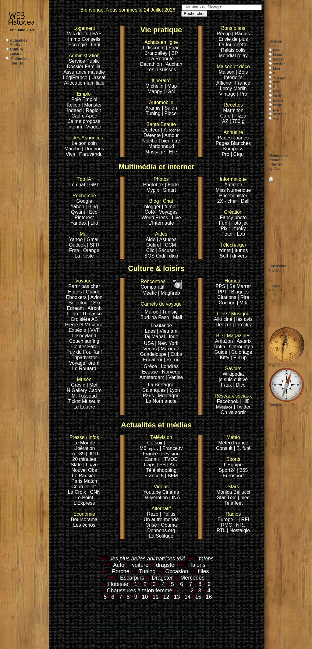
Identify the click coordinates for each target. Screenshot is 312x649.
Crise (152, 525)
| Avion (95, 297)
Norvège (171, 371)
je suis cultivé (233, 379)
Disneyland (84, 335)
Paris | (150, 395)
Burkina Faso (154, 317)
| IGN (169, 91)
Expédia (78, 330)
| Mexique (168, 348)
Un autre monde (161, 519)
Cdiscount (160, 45)
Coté (150, 212)
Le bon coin (84, 143)
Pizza (240, 115)
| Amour (170, 135)
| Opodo (92, 291)
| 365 (242, 470)
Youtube (152, 492)
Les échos (84, 525)
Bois (243, 72)
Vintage (227, 93)
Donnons (94, 148)
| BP (173, 53)
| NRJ (239, 525)
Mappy (154, 91)
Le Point (84, 497)
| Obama (167, 525)
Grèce (150, 366)
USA (149, 343)
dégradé (279, 114)
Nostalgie (239, 530)
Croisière (80, 319)
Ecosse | (152, 371)
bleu (276, 68)
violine (277, 119)
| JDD (92, 453)
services (279, 64)
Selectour (79, 302)
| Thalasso (91, 313)
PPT (222, 291)
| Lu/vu (90, 464)
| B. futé (242, 448)
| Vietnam (167, 331)
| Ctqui (238, 154)
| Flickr (172, 184)
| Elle (171, 151)
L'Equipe (233, 464)
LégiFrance (75, 77)
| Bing (92, 206)
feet (239, 503)
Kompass (233, 148)
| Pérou (171, 359)
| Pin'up (239, 357)
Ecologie (78, 44)
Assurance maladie (84, 72)
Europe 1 (227, 519)
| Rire (243, 297)
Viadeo (93, 126)
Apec (91, 115)
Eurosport (233, 475)
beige (277, 105)
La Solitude (161, 535)
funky (240, 228)
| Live (175, 217)
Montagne (168, 395)
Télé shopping (161, 470)
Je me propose (84, 121)
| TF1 (169, 442)
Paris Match (84, 481)
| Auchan (172, 64)
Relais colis (233, 50)
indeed (74, 110)
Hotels (75, 291)
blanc (277, 55)
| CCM (169, 244)
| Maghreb (169, 293)
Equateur (153, 359)
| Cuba (175, 354)
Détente (152, 135)
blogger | (154, 206)
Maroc (151, 311)
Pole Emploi (84, 99)
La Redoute (161, 58)
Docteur (150, 129)
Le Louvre (84, 406)
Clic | (151, 250)
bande (277, 100)
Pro (225, 154)
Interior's (233, 77)
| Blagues (239, 291)
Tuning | (154, 113)
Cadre (79, 115)
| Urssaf (97, 77)
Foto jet (239, 223)
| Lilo (93, 223)
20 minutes (84, 459)
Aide (151, 239)
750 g (238, 121)
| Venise (174, 377)
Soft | (225, 255)
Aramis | (154, 108)
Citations (226, 297)
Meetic (149, 293)
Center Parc (84, 346)
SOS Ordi (155, 255)
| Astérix (243, 341)
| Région (92, 110)
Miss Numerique (233, 190)
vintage (278, 77)
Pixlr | (227, 228)
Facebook (233, 398)
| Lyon (173, 390)
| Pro (242, 93)
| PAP (95, 33)
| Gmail (91, 239)
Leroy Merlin (233, 88)
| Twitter (242, 406)
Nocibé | (151, 140)
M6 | (151, 448)
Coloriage (241, 352)
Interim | (76, 126)
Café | (226, 115)
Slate (77, 464)
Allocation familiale (84, 83)
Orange (91, 250)
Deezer (223, 324)
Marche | (74, 148)
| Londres (168, 366)
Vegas (150, 348)
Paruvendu (91, 154)
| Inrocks (241, 324)
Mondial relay (233, 55)
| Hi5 (245, 401)
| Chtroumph (239, 346)
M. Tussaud (84, 395)
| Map (171, 86)
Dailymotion (155, 497)
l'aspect (278, 87)
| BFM (171, 475)
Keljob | (75, 104)
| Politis (167, 514)
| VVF (94, 330)
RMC (227, 525)
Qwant (79, 212)
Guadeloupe (153, 354)
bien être (170, 140)
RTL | (223, 530)
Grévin (81, 382)
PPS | (222, 286)
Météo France (233, 442)
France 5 (154, 475)
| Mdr (242, 302)
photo (241, 217)
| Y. (170, 129)
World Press (155, 217)
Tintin (219, 346)
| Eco (92, 212)
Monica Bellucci (233, 492)
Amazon (233, 184)
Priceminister (233, 195)
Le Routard (84, 368)
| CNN (94, 492)
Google (84, 198)
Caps (150, 464)
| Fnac (172, 47)
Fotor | (229, 234)
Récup (224, 33)
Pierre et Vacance (84, 324)
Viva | (72, 154)
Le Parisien (84, 475)
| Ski (95, 302)
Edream (75, 308)
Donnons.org (161, 530)
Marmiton (233, 110)
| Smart (168, 190)
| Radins (241, 33)
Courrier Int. (84, 486)
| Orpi (94, 44)
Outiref (153, 244)
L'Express (84, 503)
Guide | (222, 352)
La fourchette (233, 44)
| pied (244, 497)
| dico (172, 255)
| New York (166, 343)
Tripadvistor (84, 357)
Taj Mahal (155, 336)
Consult (225, 448)
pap (275, 109)
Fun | (225, 223)
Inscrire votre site (275, 287)
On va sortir (233, 412)
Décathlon (151, 64)
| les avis (243, 319)
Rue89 (78, 453)
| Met (92, 385)
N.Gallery (77, 390)
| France (241, 83)
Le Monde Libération (84, 445)
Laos (150, 331)
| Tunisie (169, 311)
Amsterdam (151, 377)
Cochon (228, 302)
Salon (171, 108)
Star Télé (227, 497)
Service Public (84, 61)
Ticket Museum (84, 401)
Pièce (171, 113)
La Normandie (161, 401)
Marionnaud (161, 146)
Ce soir (159, 440)
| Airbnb (93, 308)
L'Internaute (161, 223)
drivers (239, 255)
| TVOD (169, 459)
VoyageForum (84, 363)
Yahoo (77, 206)
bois (276, 91)
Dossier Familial (84, 66)
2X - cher (227, 201)
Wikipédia (233, 371)
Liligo (73, 313)
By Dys (274, 169)
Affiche (223, 83)
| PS (161, 464)
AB (94, 319)
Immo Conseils (84, 39)
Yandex (78, 223)
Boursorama (84, 519)
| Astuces (167, 239)
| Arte (173, 464)
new (276, 82)
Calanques (154, 390)
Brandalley (156, 53)
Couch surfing (84, 341)
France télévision (161, 453)
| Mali (176, 317)
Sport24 (227, 470)
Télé (228, 503)
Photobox (154, 184)
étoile (277, 96)
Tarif (97, 352)
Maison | (229, 72)
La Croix (77, 492)
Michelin (155, 86)
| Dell (243, 201)
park (276, 50)
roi (274, 73)
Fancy (226, 217)
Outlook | (78, 244)
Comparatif (152, 284)
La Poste (84, 255)
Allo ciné (223, 319)
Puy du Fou (78, 352)
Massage (155, 151)
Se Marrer (240, 286)
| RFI (244, 519)
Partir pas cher (84, 286)
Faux (227, 385)
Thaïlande (161, 325)
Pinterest (84, 217)
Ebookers (76, 297)
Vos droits (77, 33)
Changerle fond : (275, 43)
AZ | (227, 121)
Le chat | (79, 184)
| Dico (239, 385)
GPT (94, 184)
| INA (174, 497)
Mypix (153, 190)
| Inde (172, 336)
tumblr (171, 206)
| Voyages (167, 212)
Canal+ (153, 459)
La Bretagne (161, 384)
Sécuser (167, 250)
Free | (76, 250)
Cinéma (170, 492)
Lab (241, 234)
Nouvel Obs (84, 470)
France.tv (172, 448)
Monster (93, 104)
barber (278, 59)
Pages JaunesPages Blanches (233, 140)
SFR (94, 244)
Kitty (224, 357)
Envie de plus (233, 39)
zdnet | (226, 250)
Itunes (241, 250)
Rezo (152, 514)
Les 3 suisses (161, 69)
